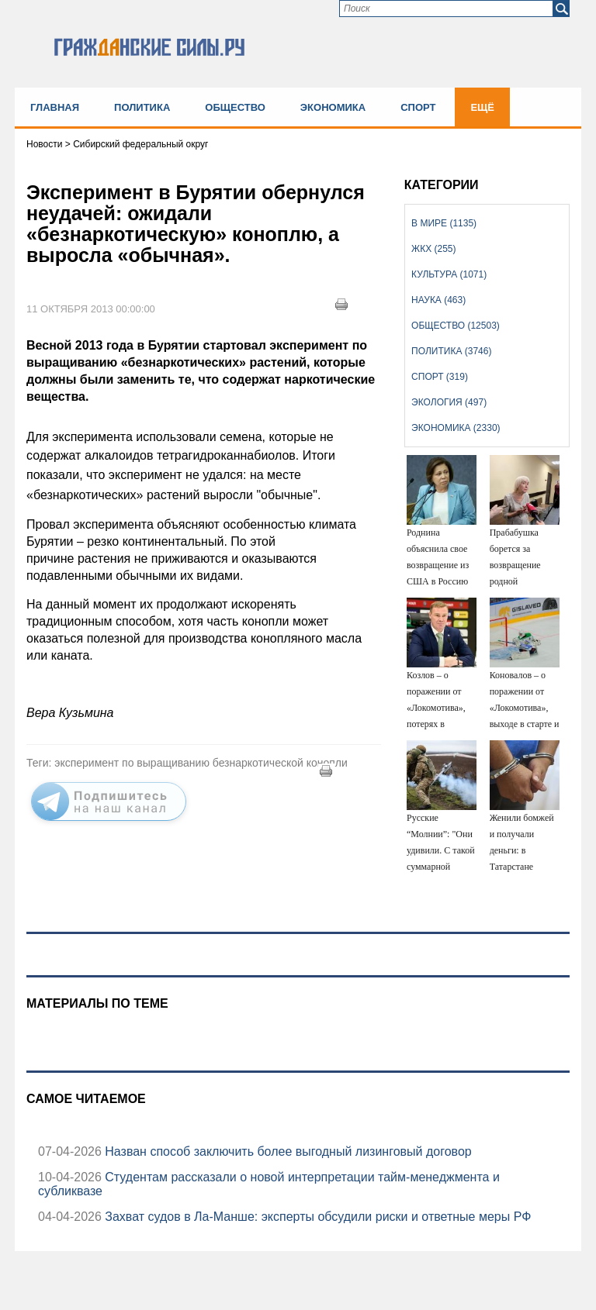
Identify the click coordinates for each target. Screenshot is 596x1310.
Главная (54, 107)
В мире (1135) (443, 223)
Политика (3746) (451, 351)
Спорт (417, 107)
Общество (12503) (455, 325)
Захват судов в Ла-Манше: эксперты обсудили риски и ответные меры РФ (316, 1216)
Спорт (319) (439, 376)
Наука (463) (438, 300)
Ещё (482, 107)
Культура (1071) (449, 274)
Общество (235, 107)
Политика (142, 107)
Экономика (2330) (455, 427)
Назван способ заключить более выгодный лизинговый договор (287, 1151)
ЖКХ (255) (433, 248)
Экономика (333, 107)
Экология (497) (449, 402)
